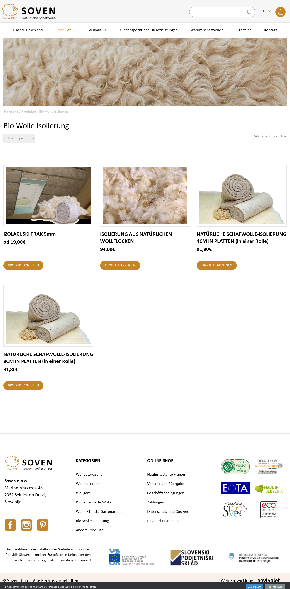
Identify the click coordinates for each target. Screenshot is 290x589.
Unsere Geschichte (28, 30)
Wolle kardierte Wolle (94, 502)
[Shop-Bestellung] (19, 138)
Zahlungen (155, 502)
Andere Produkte (90, 530)
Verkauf (98, 30)
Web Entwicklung (237, 581)
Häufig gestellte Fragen (166, 474)
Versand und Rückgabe (165, 484)
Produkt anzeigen (23, 265)
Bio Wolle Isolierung (92, 521)
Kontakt (270, 30)
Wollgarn (83, 493)
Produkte (66, 30)
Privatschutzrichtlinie (164, 521)
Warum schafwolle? (206, 30)
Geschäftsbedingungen (165, 493)
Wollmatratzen (88, 484)
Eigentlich (243, 30)
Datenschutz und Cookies (168, 512)
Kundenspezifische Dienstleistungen (148, 30)
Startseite (10, 112)
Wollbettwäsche (89, 474)
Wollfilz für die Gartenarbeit (99, 512)
